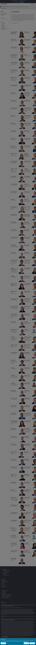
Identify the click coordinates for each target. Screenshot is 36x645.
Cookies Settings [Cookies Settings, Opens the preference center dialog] (3, 643)
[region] (18, 641)
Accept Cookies (26, 643)
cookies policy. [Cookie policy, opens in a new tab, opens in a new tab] (26, 641)
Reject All (32, 643)
